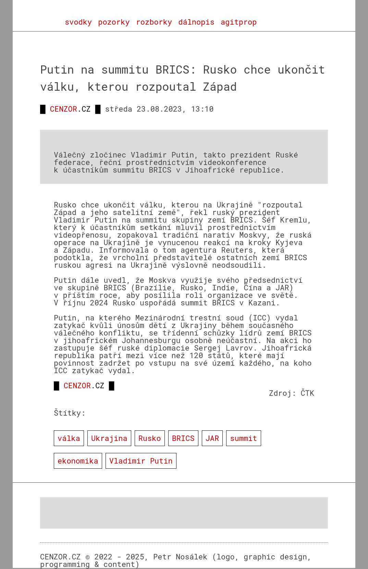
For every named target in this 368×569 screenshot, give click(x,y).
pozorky (114, 22)
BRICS (183, 438)
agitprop (239, 22)
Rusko (149, 438)
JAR (212, 438)
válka (69, 438)
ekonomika (78, 461)
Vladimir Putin (141, 461)
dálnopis (196, 22)
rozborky (154, 22)
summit (243, 438)
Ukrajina (109, 438)
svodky (78, 22)
